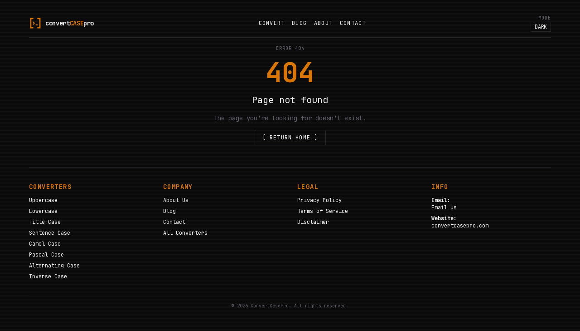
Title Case (45, 222)
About (323, 23)
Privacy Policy (319, 200)
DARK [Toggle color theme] (541, 26)
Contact (353, 23)
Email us (444, 207)
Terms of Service (322, 211)
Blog (299, 23)
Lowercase (43, 211)
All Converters (185, 233)
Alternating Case (54, 265)
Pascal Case (46, 254)
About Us (175, 200)
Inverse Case (48, 276)
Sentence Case (49, 233)
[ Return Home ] (290, 137)
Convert (272, 23)
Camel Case (45, 243)
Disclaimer (313, 222)
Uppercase (43, 200)
